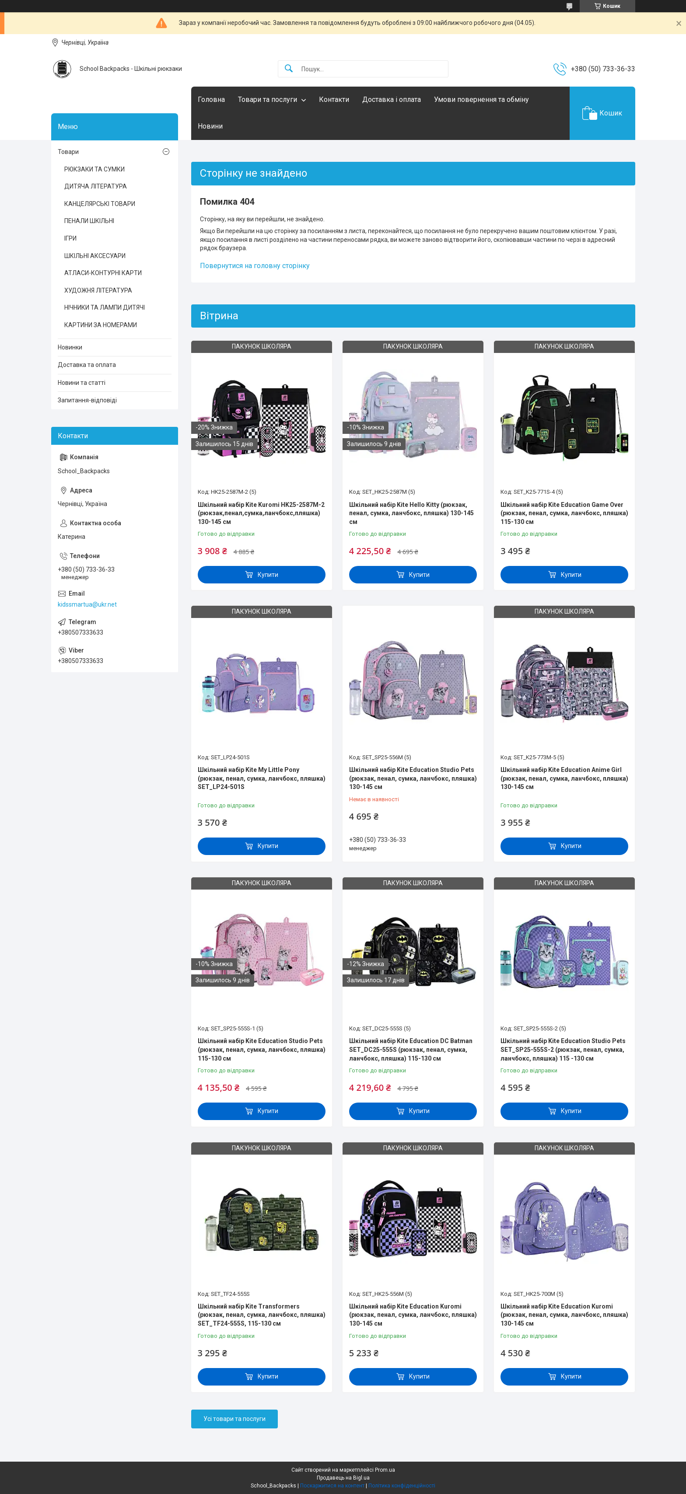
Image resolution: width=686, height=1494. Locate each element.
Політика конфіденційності (401, 1486)
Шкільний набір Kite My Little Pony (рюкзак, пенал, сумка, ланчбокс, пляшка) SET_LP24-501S (262, 778)
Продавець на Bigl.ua (343, 1478)
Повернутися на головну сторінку (255, 266)
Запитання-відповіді (87, 400)
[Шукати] (289, 69)
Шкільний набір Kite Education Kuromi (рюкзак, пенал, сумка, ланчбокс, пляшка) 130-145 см (413, 1315)
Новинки (70, 347)
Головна (211, 99)
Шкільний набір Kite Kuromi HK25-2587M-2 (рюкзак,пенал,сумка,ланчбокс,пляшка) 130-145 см (261, 513)
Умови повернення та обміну (481, 99)
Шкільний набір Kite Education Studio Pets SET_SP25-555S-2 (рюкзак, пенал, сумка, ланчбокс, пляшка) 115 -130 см (563, 1049)
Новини (210, 126)
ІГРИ (70, 238)
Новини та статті (81, 382)
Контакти (334, 99)
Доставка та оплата (87, 364)
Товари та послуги (267, 99)
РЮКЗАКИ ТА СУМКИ (94, 169)
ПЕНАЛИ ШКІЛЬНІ (89, 220)
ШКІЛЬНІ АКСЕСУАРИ (95, 255)
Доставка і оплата (391, 99)
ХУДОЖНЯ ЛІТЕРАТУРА (98, 290)
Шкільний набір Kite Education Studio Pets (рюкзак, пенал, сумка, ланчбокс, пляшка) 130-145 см (413, 778)
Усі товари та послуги (234, 1418)
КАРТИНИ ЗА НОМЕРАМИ (100, 324)
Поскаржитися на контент (332, 1486)
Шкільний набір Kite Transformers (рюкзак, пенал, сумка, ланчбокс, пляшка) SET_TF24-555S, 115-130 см (262, 1315)
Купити (268, 574)
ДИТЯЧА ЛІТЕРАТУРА (95, 186)
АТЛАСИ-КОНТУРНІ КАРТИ (103, 272)
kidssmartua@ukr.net (87, 604)
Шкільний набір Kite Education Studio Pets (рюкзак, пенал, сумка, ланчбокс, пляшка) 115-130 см (262, 1049)
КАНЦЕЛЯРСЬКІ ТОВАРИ (99, 203)
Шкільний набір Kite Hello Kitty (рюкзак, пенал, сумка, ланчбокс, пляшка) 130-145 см (411, 513)
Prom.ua (385, 1470)
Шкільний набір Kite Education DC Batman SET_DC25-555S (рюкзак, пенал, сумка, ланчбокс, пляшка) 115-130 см (410, 1049)
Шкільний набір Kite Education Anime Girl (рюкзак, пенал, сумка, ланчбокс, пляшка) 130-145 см (564, 778)
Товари (68, 151)
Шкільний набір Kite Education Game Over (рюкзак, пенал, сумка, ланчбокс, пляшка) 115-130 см (564, 513)
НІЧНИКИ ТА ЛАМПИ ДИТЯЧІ (104, 307)
